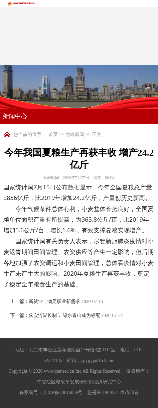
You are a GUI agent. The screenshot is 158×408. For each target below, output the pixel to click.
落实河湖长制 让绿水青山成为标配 (64, 315)
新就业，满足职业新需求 (54, 301)
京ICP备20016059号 (63, 392)
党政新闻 (74, 134)
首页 (53, 134)
